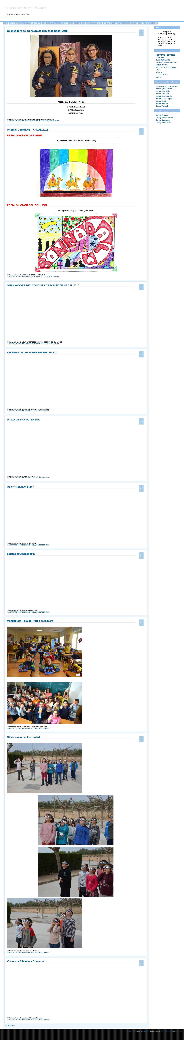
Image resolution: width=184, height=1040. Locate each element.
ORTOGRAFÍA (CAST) (94, 23)
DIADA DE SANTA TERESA (23, 419)
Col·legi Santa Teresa (163, 122)
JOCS (158, 70)
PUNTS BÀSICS (151, 23)
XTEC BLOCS (166, 1031)
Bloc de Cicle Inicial (163, 91)
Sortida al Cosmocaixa (21, 553)
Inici (5, 23)
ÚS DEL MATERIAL (16, 23)
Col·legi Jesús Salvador (164, 118)
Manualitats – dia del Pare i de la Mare (30, 620)
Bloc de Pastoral (162, 106)
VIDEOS (159, 77)
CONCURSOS (161, 57)
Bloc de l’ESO (161, 101)
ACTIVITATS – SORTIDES (165, 55)
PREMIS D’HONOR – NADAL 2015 (27, 129)
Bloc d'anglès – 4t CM (164, 89)
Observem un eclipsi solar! (23, 737)
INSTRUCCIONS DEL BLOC (166, 67)
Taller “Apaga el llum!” (21, 486)
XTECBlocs (129, 1031)
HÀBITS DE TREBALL (32, 23)
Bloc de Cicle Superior (164, 96)
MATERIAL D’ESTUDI (137, 23)
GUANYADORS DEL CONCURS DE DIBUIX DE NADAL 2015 (43, 285)
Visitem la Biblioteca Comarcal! (26, 961)
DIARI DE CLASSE (163, 60)
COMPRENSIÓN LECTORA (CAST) (115, 23)
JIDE (179, 1031)
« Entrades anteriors (9, 1025)
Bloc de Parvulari (162, 104)
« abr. (160, 46)
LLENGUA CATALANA (50, 23)
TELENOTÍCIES (162, 75)
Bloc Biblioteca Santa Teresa (166, 86)
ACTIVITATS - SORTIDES (17, 121)
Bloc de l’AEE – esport (164, 99)
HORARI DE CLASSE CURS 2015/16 (72, 23)
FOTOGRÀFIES (161, 65)
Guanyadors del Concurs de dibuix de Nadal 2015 (37, 30)
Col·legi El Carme (162, 115)
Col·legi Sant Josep (163, 120)
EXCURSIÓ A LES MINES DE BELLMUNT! (32, 352)
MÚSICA (159, 72)
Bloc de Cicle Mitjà (162, 94)
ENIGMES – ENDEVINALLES (167, 62)
